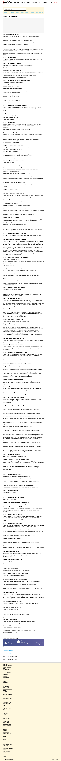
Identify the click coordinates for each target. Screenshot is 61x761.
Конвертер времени (7, 725)
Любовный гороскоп (7, 693)
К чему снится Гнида (7, 653)
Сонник (55, 2)
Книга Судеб (5, 730)
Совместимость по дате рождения (8, 700)
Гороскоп (5, 691)
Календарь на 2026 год (7, 665)
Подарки (4, 752)
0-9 (5, 12)
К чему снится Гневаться (8, 650)
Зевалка (4, 739)
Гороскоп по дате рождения (6, 696)
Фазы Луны (5, 713)
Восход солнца (6, 721)
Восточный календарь (7, 694)
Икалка (4, 737)
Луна (40, 2)
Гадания (50, 2)
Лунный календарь (7, 706)
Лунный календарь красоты (7, 711)
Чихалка (4, 734)
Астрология (34, 2)
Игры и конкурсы (6, 751)
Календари (16, 2)
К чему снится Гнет (7, 651)
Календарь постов (6, 670)
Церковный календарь (7, 669)
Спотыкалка (5, 740)
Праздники (23, 2)
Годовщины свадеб (7, 672)
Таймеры (5, 726)
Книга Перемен (6, 732)
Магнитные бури (6, 718)
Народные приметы (7, 746)
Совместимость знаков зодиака (7, 690)
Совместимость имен (7, 698)
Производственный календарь (7, 668)
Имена (28, 2)
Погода (4, 719)
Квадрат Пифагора (7, 733)
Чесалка (4, 736)
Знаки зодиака (6, 687)
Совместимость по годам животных (7, 703)
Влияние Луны (6, 714)
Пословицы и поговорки (8, 748)
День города (5, 678)
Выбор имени (5, 682)
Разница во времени (7, 724)
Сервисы (45, 2)
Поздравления (6, 677)
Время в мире (6, 722)
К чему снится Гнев (7, 648)
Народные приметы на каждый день (7, 745)
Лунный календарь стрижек (7, 709)
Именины (5, 684)
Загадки (4, 749)
